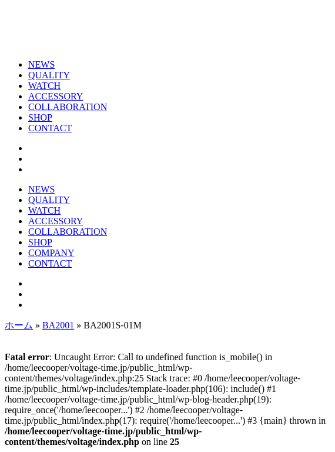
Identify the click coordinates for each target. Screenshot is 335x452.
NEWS (41, 64)
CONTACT (50, 128)
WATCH (44, 86)
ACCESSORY (55, 96)
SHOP (40, 117)
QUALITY (49, 75)
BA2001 (58, 325)
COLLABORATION (67, 107)
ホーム (19, 325)
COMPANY (51, 253)
